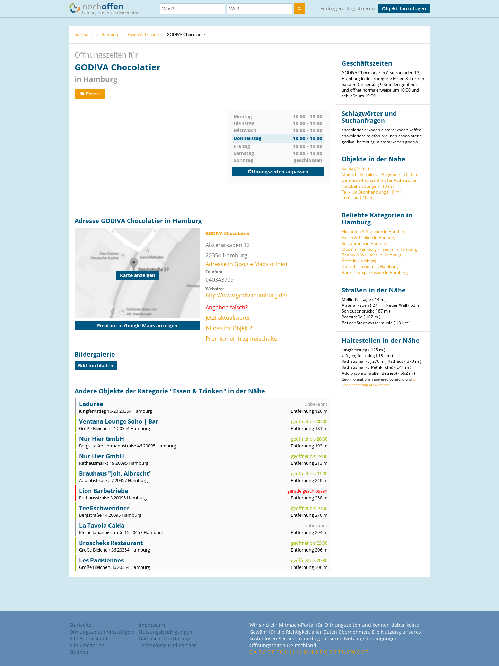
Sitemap (78, 652)
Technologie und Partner (167, 645)
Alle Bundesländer (90, 638)
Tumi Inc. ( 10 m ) (358, 197)
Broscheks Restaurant (111, 543)
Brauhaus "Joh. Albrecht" (115, 473)
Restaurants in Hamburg (365, 243)
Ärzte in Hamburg (359, 261)
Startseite (84, 34)
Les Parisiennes (101, 560)
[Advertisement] (151, 158)
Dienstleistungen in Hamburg (370, 267)
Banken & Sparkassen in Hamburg (375, 272)
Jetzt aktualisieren (228, 318)
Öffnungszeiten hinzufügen (101, 632)
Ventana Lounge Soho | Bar (118, 421)
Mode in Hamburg (359, 249)
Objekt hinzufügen (404, 8)
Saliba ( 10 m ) (355, 168)
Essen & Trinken (143, 34)
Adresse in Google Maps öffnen (246, 264)
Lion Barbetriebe (103, 491)
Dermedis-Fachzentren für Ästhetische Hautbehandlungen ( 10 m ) (379, 183)
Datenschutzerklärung (164, 638)
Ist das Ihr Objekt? (228, 328)
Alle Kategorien (87, 645)
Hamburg (110, 34)
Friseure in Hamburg (398, 249)
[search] (299, 8)
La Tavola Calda (101, 525)
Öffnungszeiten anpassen (278, 171)
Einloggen (331, 8)
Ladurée (91, 404)
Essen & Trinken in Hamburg (369, 237)
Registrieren (361, 8)
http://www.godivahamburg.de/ (246, 295)
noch (108, 8)
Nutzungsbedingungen (165, 632)
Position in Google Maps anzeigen (137, 325)
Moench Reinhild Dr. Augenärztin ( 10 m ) (381, 174)
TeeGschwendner (104, 508)
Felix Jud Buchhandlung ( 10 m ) (372, 192)
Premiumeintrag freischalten (243, 338)
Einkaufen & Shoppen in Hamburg (374, 231)
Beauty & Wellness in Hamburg (372, 255)
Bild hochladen (95, 365)
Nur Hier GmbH (101, 439)
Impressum (152, 625)
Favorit (90, 93)
